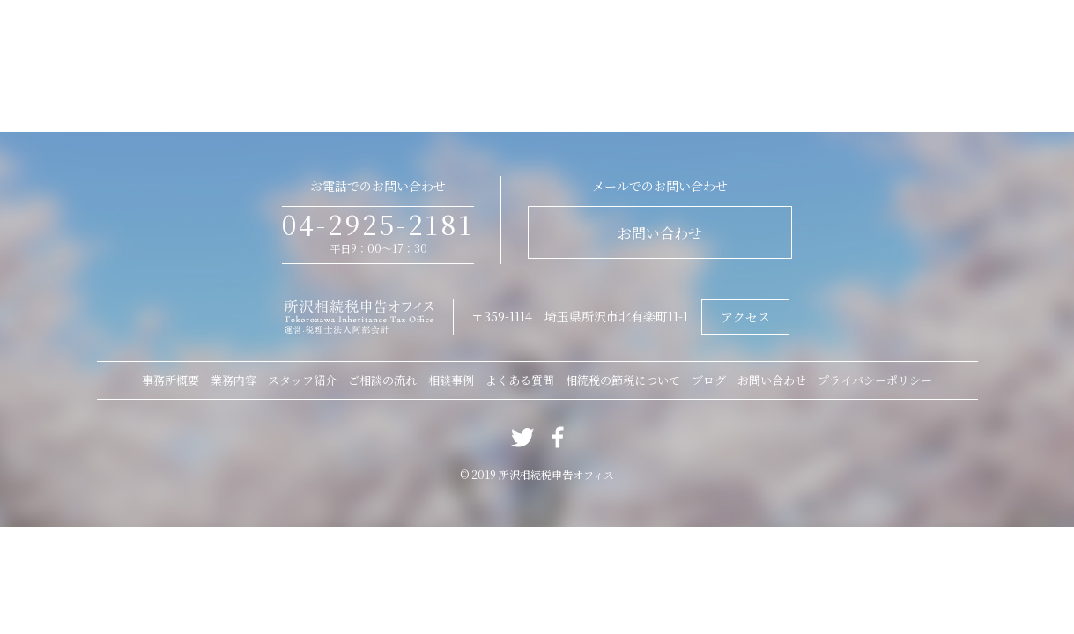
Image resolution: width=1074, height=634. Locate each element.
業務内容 (233, 380)
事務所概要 (170, 380)
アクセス (745, 317)
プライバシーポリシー (875, 380)
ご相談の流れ (382, 380)
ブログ (709, 380)
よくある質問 (519, 380)
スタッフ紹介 (302, 380)
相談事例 (451, 380)
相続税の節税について (623, 380)
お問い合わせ (660, 233)
